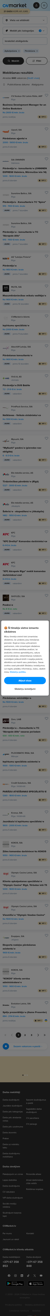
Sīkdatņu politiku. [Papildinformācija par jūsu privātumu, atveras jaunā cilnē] (18, 671)
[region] (25, 658)
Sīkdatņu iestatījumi (25, 688)
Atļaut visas (25, 680)
